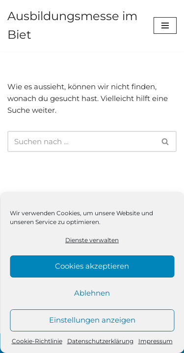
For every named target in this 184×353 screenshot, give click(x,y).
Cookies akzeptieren (92, 266)
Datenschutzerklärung (100, 341)
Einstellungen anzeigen (92, 320)
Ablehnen (92, 293)
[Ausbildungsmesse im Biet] (73, 26)
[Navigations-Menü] (165, 25)
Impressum (155, 341)
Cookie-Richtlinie (37, 341)
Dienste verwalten (92, 240)
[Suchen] (81, 141)
